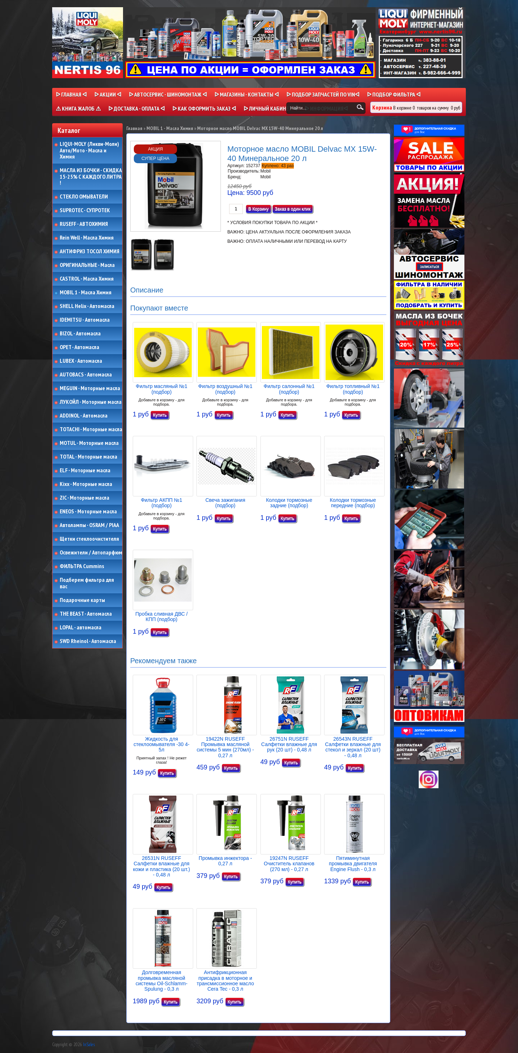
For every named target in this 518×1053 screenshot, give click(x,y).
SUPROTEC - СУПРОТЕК (85, 210)
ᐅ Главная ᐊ (71, 94)
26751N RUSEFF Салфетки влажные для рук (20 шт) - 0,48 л (289, 744)
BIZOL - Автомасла (80, 333)
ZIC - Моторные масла (84, 498)
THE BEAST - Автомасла (86, 614)
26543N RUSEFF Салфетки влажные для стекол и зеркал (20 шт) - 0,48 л (353, 747)
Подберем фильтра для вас (87, 583)
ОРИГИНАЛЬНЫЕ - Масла (87, 265)
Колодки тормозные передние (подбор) (353, 502)
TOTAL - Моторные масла (88, 457)
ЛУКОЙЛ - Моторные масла (91, 402)
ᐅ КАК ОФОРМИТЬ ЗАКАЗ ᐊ (204, 108)
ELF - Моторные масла (85, 470)
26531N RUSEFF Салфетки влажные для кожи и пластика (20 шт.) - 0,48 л (161, 866)
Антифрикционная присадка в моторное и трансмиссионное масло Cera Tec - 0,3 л (225, 980)
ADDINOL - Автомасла (84, 415)
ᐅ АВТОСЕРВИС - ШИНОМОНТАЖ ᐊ (168, 94)
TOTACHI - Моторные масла (91, 429)
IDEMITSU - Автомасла (85, 320)
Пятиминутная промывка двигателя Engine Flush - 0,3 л (353, 863)
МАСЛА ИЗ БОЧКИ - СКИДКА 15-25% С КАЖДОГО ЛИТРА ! (91, 176)
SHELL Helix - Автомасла (87, 306)
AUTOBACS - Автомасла (86, 374)
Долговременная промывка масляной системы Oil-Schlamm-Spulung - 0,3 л (161, 980)
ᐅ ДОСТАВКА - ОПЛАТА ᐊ (136, 108)
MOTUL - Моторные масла (89, 443)
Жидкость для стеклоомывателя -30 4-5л (161, 744)
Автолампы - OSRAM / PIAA (89, 525)
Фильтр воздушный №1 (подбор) (225, 388)
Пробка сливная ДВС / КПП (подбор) (161, 616)
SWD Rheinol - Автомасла (88, 641)
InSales (89, 1044)
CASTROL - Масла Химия (87, 279)
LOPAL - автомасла (80, 627)
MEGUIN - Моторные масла (90, 388)
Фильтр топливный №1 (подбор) (353, 388)
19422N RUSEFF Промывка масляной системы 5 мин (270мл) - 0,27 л (225, 747)
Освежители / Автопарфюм (91, 552)
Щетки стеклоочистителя (89, 539)
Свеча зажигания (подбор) (225, 502)
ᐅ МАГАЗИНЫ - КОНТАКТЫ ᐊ (246, 94)
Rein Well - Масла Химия (87, 238)
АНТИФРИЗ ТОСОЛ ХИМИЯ (89, 251)
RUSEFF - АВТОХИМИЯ (84, 224)
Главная (134, 128)
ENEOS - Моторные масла (88, 511)
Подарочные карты (82, 600)
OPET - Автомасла (79, 347)
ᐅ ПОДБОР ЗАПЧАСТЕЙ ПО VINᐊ (322, 94)
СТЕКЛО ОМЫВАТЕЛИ (84, 196)
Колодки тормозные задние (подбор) (289, 502)
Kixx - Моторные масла (86, 484)
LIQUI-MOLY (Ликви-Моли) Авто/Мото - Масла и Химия (90, 150)
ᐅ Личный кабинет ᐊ (270, 108)
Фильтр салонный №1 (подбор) (289, 388)
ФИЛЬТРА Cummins (82, 566)
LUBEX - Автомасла (81, 361)
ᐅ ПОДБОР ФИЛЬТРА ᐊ (394, 94)
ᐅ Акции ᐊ (107, 94)
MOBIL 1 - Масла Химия (86, 292)
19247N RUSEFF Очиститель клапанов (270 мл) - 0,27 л (289, 863)
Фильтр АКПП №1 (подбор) (161, 502)
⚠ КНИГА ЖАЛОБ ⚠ (78, 108)
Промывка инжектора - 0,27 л (225, 860)
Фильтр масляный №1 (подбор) (161, 388)
